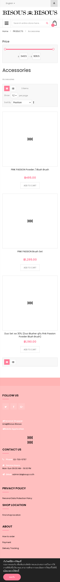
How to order (8, 536)
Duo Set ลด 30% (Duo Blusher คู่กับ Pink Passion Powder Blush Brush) (30, 335)
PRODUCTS (18, 31)
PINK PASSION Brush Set (30, 251)
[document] (30, 570)
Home (5, 31)
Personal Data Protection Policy (17, 498)
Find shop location (11, 515)
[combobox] (31, 23)
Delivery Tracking (10, 548)
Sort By (7, 102)
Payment (6, 542)
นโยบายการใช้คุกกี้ (11, 570)
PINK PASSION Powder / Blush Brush (30, 169)
